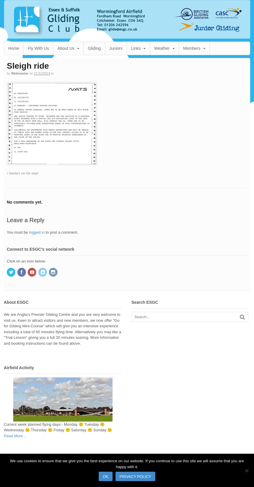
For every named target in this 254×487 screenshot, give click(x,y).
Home (13, 48)
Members (191, 48)
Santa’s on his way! (23, 173)
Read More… (15, 436)
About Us (66, 48)
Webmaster (20, 73)
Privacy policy (135, 476)
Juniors (116, 48)
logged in (36, 232)
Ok (105, 476)
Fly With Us (38, 48)
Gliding (94, 48)
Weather (162, 48)
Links (136, 48)
